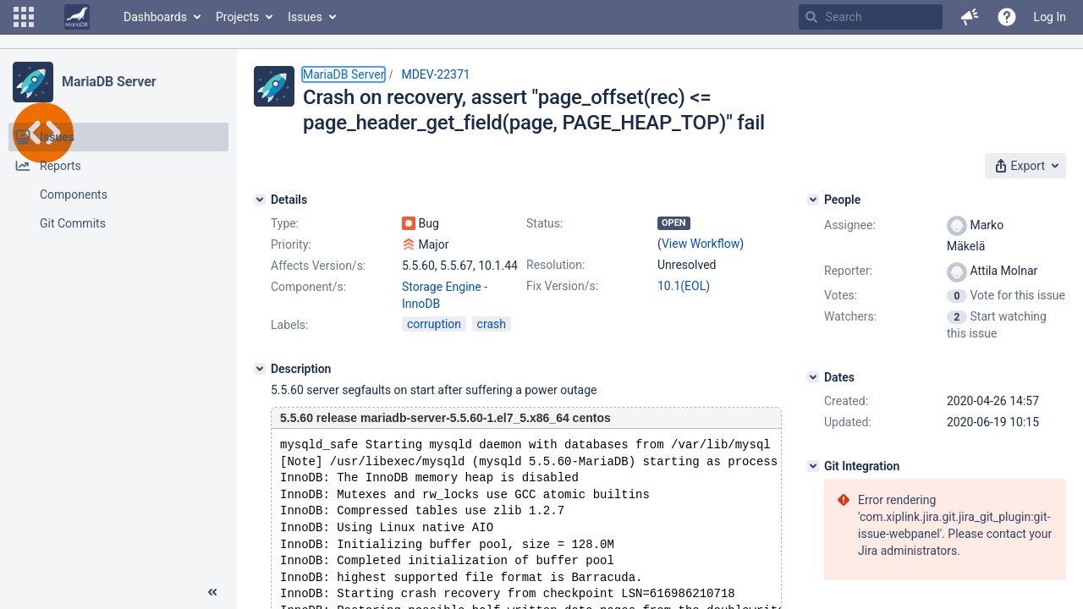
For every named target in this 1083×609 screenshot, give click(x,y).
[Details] (260, 200)
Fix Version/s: (562, 286)
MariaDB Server (109, 82)
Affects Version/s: (318, 265)
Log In (1050, 17)
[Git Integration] (813, 466)
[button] (23, 17)
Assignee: (850, 225)
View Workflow (700, 243)
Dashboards (155, 17)
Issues (305, 17)
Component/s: (308, 287)
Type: (285, 223)
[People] (813, 200)
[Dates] (813, 377)
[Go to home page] (77, 17)
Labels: (289, 325)
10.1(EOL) (683, 286)
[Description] (260, 369)
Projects (237, 17)
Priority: (291, 244)
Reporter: (848, 270)
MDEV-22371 (435, 74)
